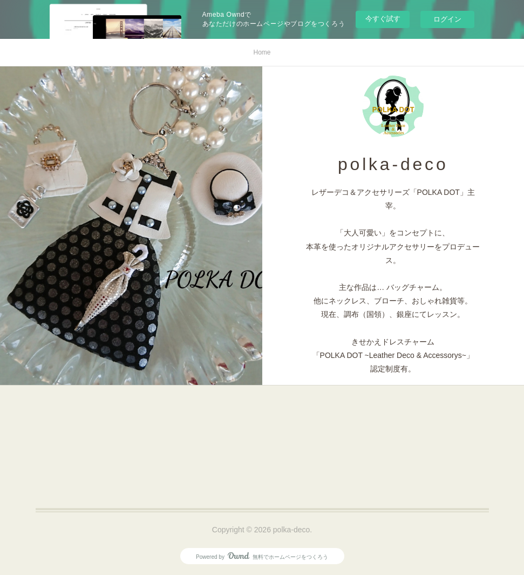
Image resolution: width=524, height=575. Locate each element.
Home (261, 52)
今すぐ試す (382, 19)
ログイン (447, 19)
